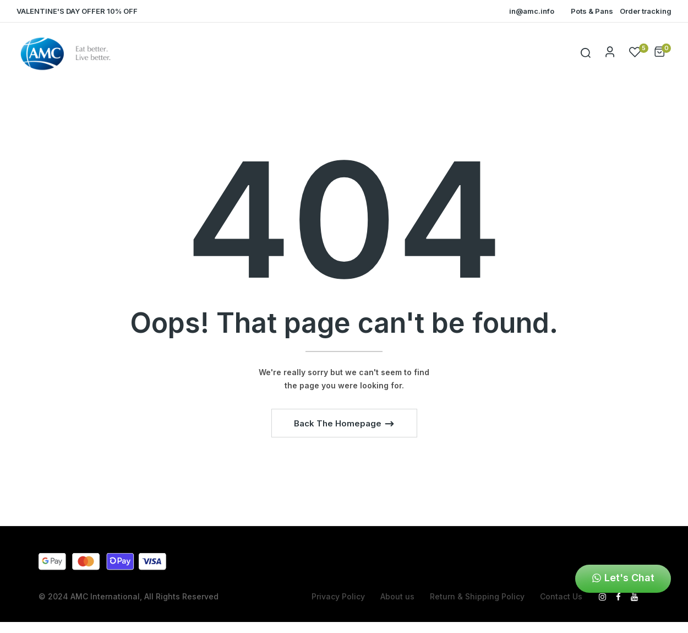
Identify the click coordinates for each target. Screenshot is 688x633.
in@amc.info (531, 11)
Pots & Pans (592, 11)
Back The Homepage (339, 423)
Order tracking (645, 11)
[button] (659, 54)
